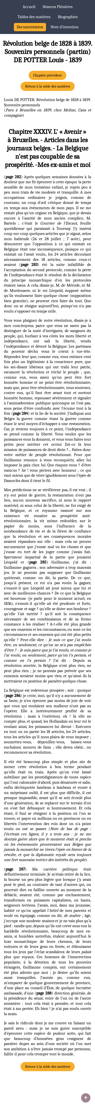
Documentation (30, 27)
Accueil (29, 6)
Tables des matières (34, 16)
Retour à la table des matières (47, 86)
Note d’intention (65, 27)
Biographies (68, 16)
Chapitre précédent (47, 75)
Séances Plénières (58, 6)
